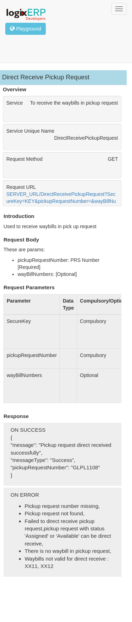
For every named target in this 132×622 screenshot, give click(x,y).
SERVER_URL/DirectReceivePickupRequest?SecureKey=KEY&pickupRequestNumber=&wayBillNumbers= (61, 201)
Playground (25, 29)
